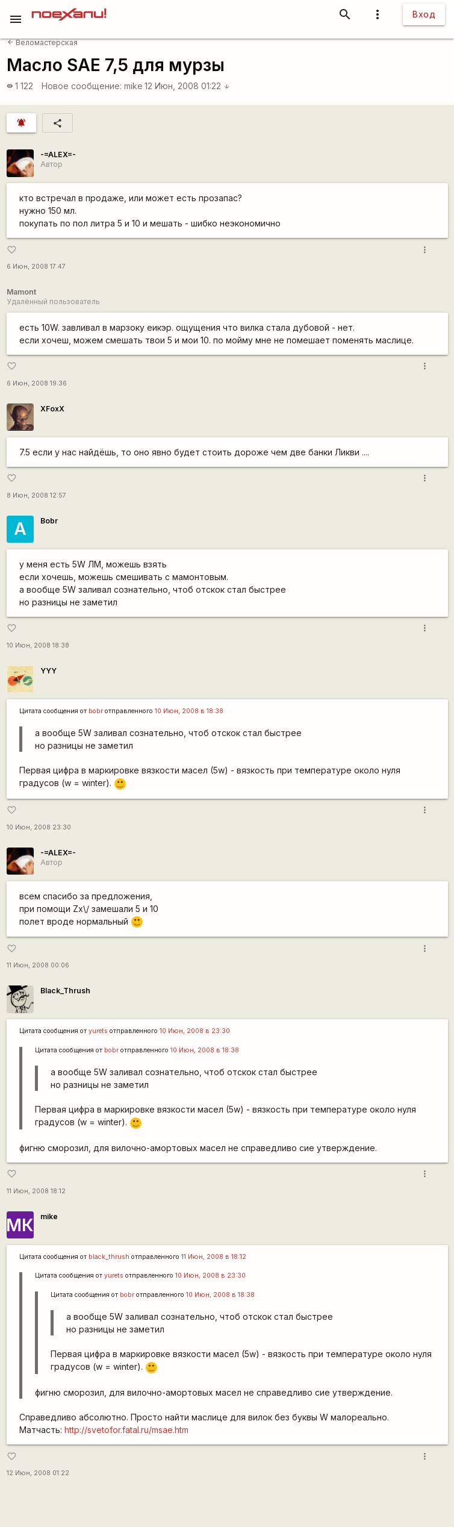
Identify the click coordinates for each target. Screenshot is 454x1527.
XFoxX (52, 408)
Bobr (49, 520)
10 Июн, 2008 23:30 (39, 827)
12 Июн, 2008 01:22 (187, 86)
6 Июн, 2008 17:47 (36, 266)
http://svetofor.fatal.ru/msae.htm (126, 1430)
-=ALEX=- (58, 154)
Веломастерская (42, 42)
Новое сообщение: (82, 86)
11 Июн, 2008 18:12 (36, 1191)
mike (133, 86)
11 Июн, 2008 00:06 (38, 965)
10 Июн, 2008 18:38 (38, 645)
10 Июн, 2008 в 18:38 (189, 711)
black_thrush (109, 1257)
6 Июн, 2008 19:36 (37, 383)
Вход (423, 14)
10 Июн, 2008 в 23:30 (195, 1031)
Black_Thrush (65, 990)
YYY (48, 670)
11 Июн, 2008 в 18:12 (213, 1257)
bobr (96, 711)
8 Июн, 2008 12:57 (36, 495)
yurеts (98, 1031)
